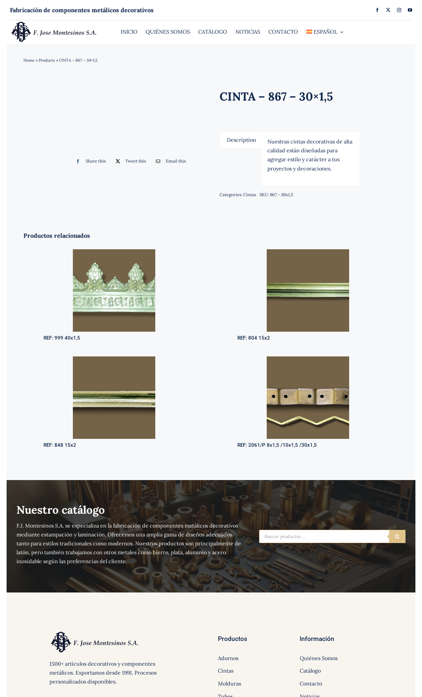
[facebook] (377, 10)
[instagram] (399, 10)
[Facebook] (89, 161)
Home (29, 60)
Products (47, 60)
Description (241, 139)
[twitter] (388, 10)
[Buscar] (397, 536)
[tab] (241, 140)
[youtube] (410, 10)
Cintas (249, 194)
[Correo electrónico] (169, 161)
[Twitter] (129, 161)
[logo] (54, 23)
